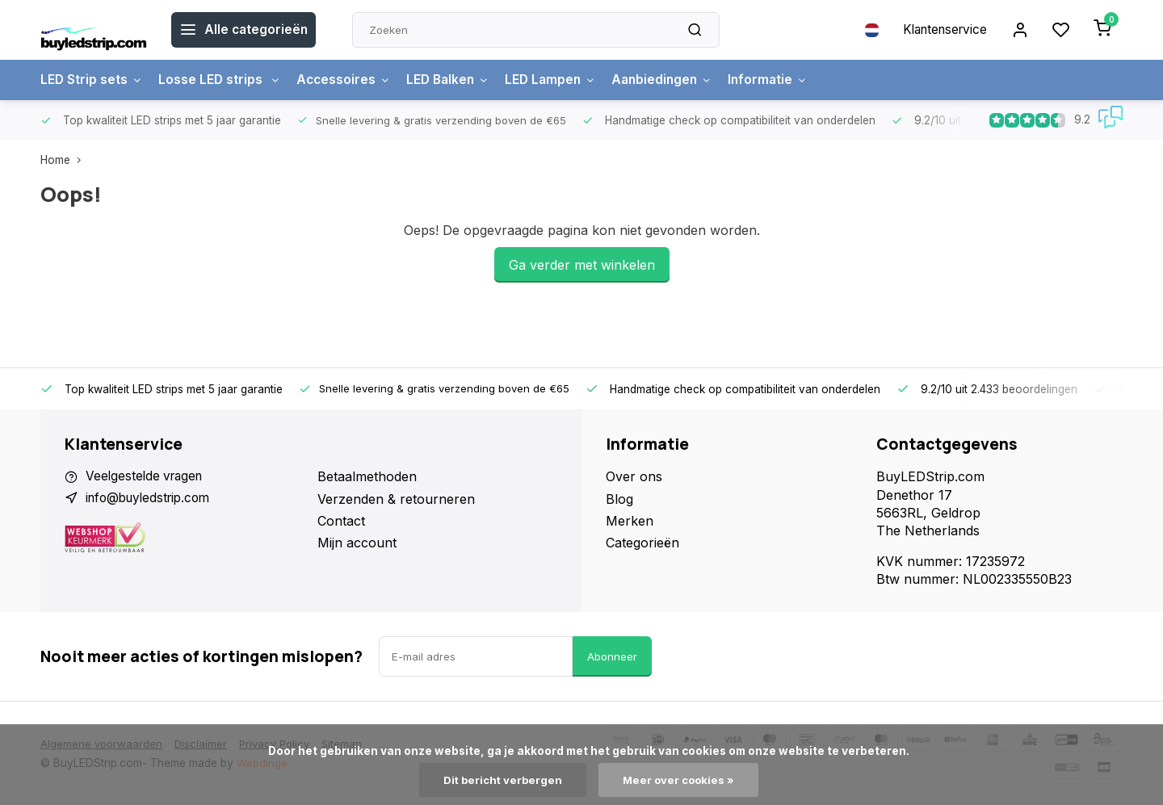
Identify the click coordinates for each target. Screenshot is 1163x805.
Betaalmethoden (367, 476)
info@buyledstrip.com (152, 499)
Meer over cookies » (680, 780)
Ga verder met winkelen (582, 265)
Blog (619, 499)
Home (64, 159)
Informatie (785, 80)
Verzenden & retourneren (396, 499)
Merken (629, 521)
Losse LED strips (221, 80)
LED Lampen (561, 80)
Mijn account (357, 543)
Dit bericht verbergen (501, 780)
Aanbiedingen (676, 80)
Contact (341, 521)
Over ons (634, 476)
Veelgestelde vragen (147, 476)
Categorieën (642, 543)
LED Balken (455, 80)
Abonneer (612, 656)
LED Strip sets (92, 80)
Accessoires (348, 80)
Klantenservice (939, 30)
